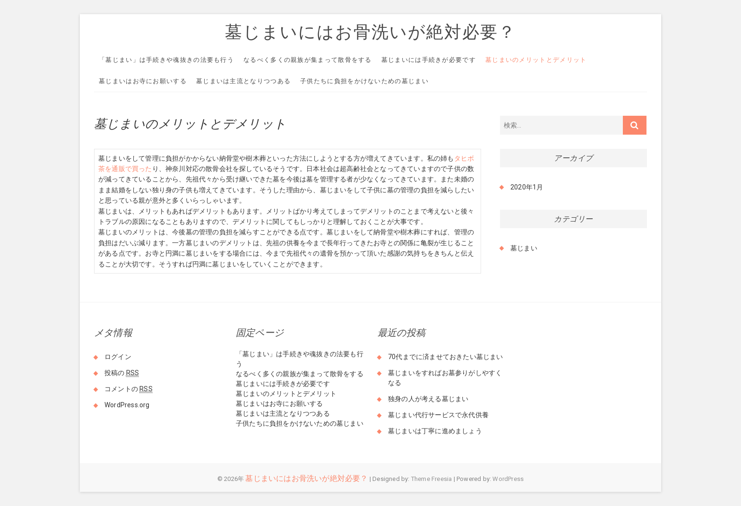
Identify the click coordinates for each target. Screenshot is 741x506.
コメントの (128, 389)
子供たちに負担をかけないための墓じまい (364, 81)
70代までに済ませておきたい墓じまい (445, 356)
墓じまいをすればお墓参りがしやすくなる (445, 377)
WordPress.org (127, 405)
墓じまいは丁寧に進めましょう (435, 431)
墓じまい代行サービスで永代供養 (438, 415)
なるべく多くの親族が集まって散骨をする (307, 59)
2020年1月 (526, 187)
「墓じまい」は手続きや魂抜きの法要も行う (166, 59)
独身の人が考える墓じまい (428, 399)
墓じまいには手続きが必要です (428, 59)
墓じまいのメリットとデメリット (536, 59)
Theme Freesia (431, 478)
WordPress (508, 478)
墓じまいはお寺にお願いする (143, 81)
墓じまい (523, 248)
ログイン (117, 356)
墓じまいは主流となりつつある (243, 81)
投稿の (121, 373)
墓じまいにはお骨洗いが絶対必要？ (370, 31)
